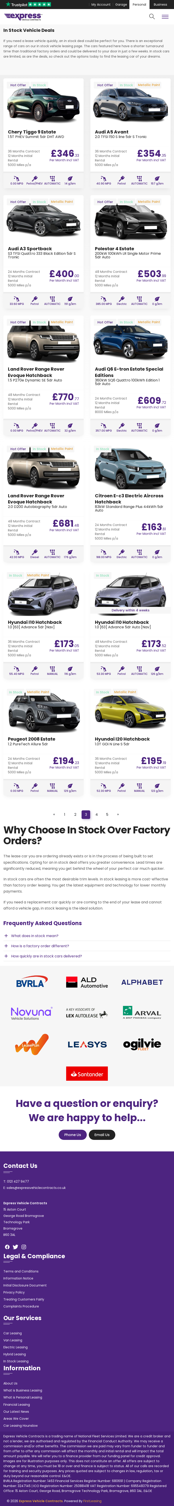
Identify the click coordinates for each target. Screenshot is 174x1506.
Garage (121, 4)
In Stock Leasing (16, 1361)
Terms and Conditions (21, 1271)
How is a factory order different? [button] (36, 946)
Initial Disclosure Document (25, 1285)
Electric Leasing (15, 1347)
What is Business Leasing (22, 1390)
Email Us (102, 1134)
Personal (139, 4)
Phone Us (72, 1134)
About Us (10, 1383)
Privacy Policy (14, 1292)
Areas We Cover (16, 1418)
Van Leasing (12, 1340)
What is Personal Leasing (22, 1397)
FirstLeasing (92, 1501)
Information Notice (18, 1278)
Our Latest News (16, 1411)
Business (160, 4)
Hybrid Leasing (14, 1354)
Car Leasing (12, 1333)
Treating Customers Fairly (23, 1299)
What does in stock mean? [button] (30, 935)
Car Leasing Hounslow (20, 1425)
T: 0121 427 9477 (16, 1181)
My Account (101, 4)
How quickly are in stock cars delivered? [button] (42, 956)
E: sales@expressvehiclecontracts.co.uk (34, 1188)
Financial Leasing (16, 1404)
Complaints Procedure (21, 1306)
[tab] (87, 936)
